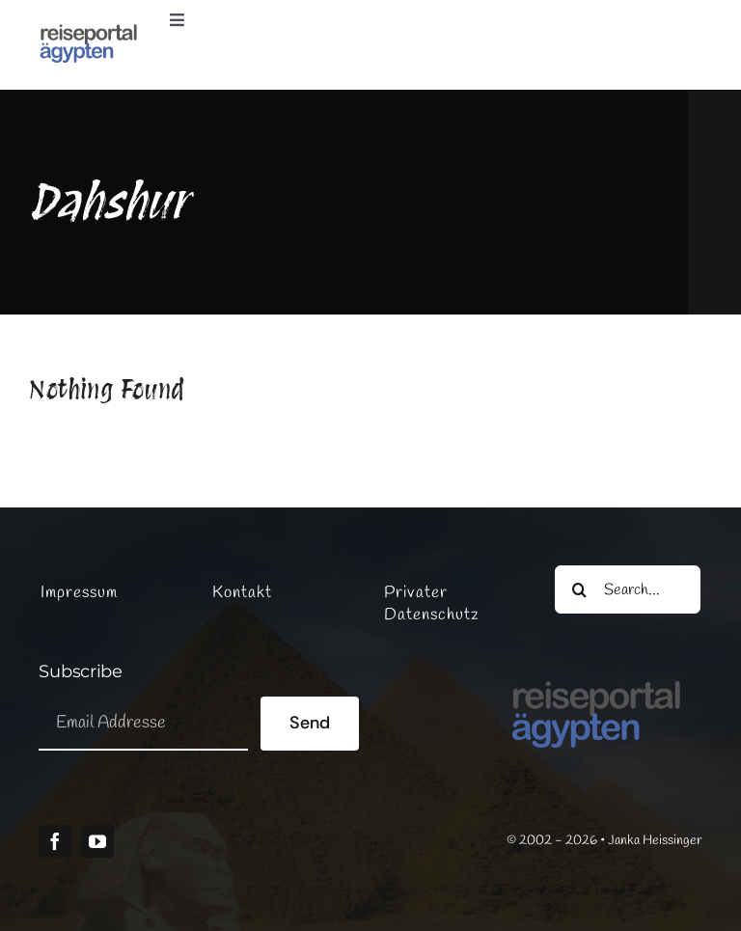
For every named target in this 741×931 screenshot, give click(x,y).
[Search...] (627, 589)
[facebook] (55, 841)
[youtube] (97, 841)
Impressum (79, 593)
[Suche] (579, 589)
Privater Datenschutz (431, 604)
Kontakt (242, 593)
